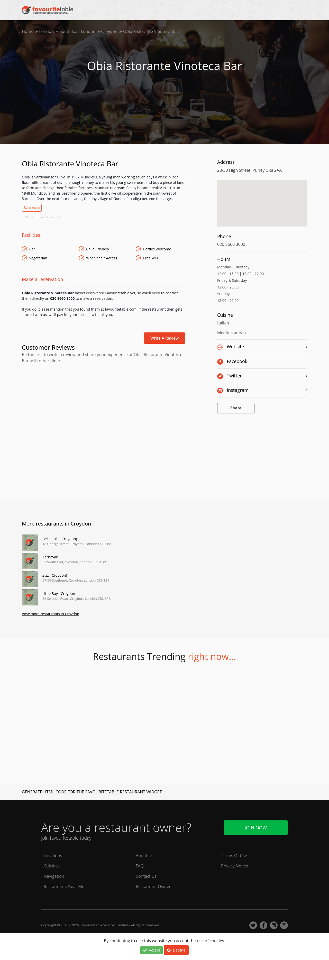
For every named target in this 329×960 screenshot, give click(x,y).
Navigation (54, 876)
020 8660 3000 (231, 244)
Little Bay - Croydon (58, 593)
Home (27, 31)
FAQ (140, 866)
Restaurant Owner (153, 886)
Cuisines (52, 866)
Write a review (164, 338)
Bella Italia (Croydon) (59, 538)
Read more (32, 207)
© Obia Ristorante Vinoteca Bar (42, 217)
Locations (53, 855)
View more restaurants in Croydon (50, 613)
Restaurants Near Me (64, 886)
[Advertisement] (103, 385)
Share (235, 408)
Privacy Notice (234, 866)
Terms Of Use (234, 855)
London (46, 31)
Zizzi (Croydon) (54, 575)
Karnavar (50, 557)
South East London (77, 31)
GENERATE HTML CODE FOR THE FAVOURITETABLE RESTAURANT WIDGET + (93, 792)
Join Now (256, 828)
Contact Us (146, 876)
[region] (262, 206)
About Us (144, 855)
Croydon (109, 31)
